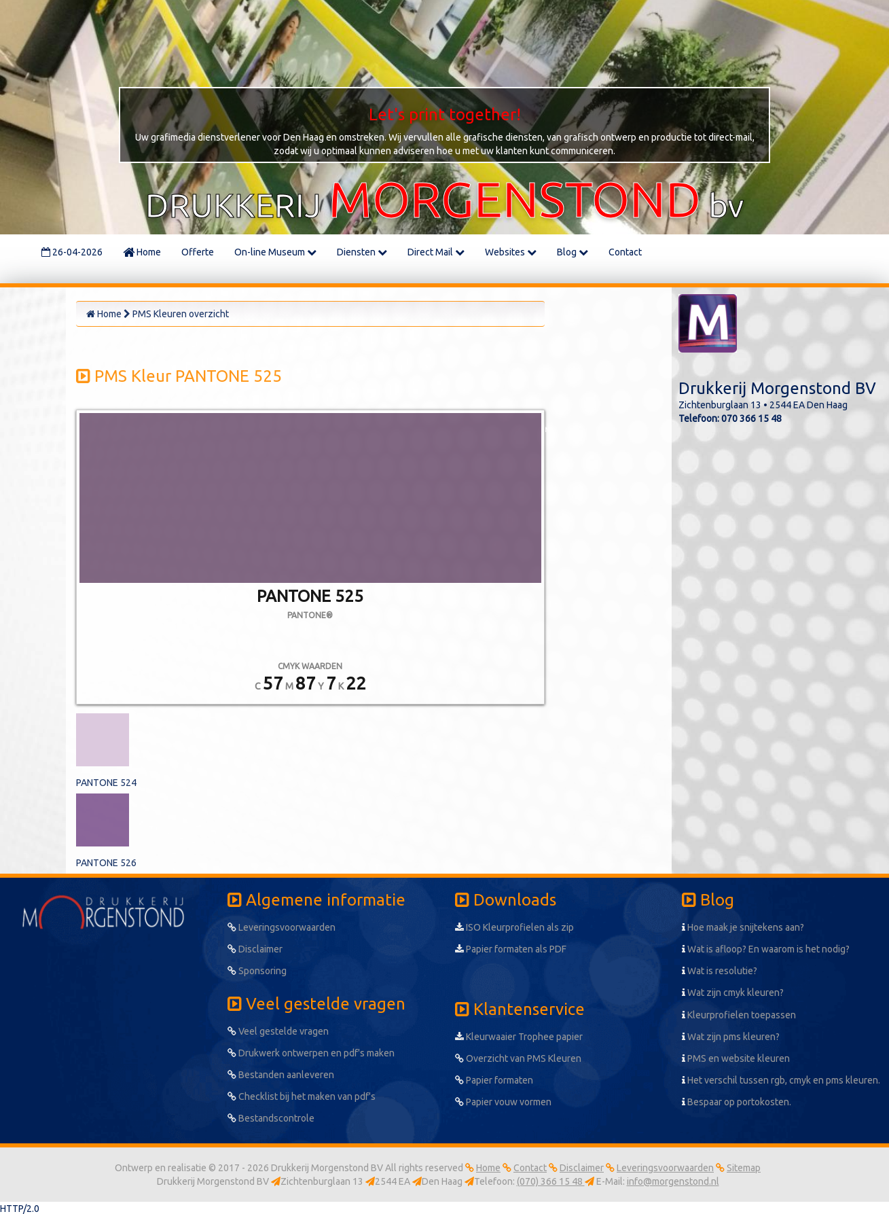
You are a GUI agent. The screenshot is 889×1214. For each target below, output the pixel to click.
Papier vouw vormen (503, 1101)
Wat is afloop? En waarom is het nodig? (766, 949)
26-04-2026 (72, 252)
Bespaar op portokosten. (736, 1101)
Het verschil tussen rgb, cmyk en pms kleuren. (781, 1080)
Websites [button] (511, 252)
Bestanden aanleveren (281, 1074)
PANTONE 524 (106, 782)
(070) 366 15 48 (551, 1181)
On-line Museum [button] (275, 252)
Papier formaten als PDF (510, 949)
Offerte (197, 252)
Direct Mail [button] (436, 252)
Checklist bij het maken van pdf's (302, 1096)
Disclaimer (255, 949)
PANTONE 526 (106, 862)
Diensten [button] (362, 252)
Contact (625, 252)
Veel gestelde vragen (278, 1031)
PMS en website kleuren (736, 1058)
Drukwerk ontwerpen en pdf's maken (311, 1053)
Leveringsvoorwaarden (281, 927)
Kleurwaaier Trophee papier (519, 1036)
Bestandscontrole (271, 1118)
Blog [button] (572, 252)
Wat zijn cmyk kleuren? (733, 992)
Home (142, 252)
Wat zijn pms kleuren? (731, 1036)
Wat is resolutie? (719, 970)
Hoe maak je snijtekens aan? (743, 927)
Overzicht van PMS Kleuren (518, 1058)
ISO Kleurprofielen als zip (514, 927)
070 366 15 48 (751, 418)
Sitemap (744, 1167)
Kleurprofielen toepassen (739, 1015)
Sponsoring (257, 970)
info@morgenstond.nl (673, 1181)
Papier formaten (494, 1080)
